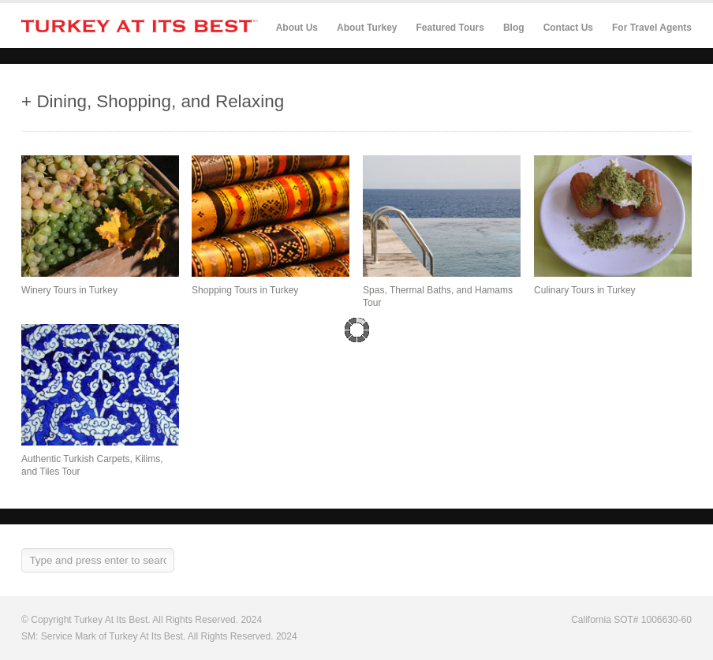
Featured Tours (449, 28)
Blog (513, 27)
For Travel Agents (652, 27)
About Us (297, 27)
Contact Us (568, 27)
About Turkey (367, 27)
